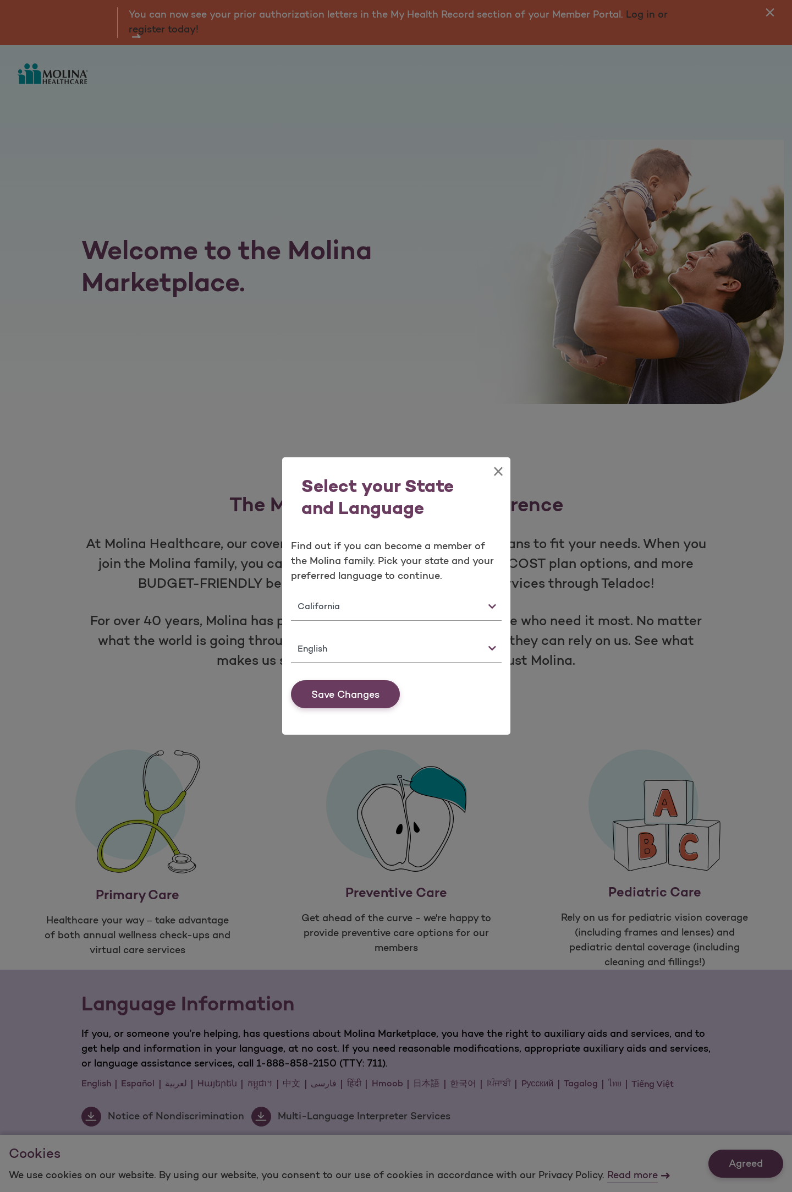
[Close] (498, 471)
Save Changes (345, 694)
